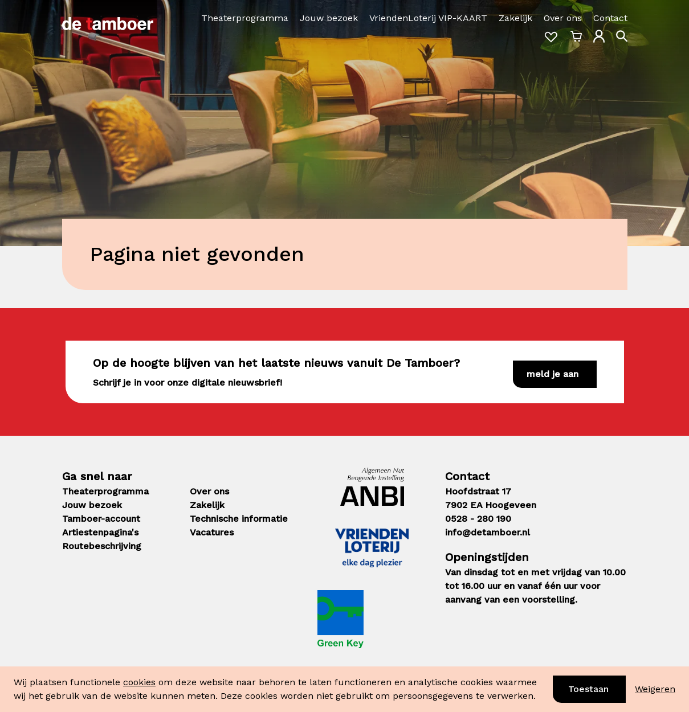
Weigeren (655, 689)
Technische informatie (239, 518)
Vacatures (212, 532)
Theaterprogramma (244, 18)
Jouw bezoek (329, 18)
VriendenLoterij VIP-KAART (428, 18)
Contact (610, 18)
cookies (139, 682)
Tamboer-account (101, 518)
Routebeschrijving (101, 546)
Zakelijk (515, 18)
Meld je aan (552, 374)
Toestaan (588, 689)
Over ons (563, 18)
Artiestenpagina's (100, 532)
